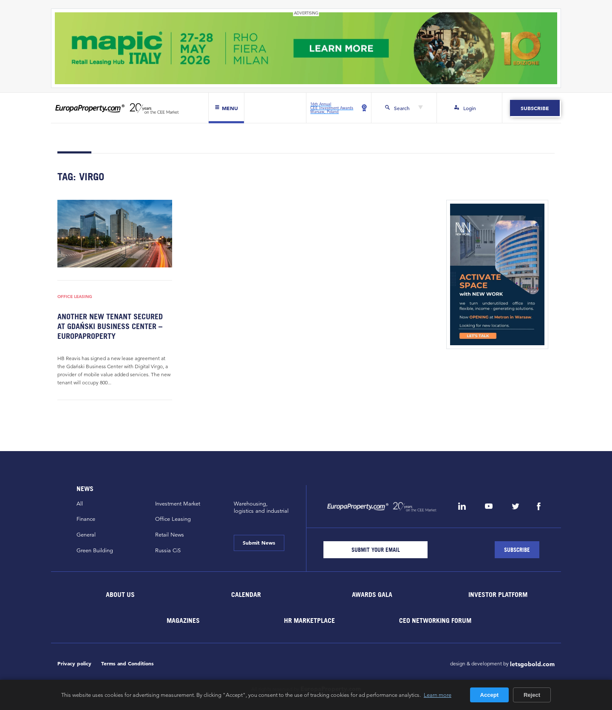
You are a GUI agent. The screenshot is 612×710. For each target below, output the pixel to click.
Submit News (259, 542)
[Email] (375, 549)
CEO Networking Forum (435, 620)
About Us (120, 594)
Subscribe (535, 108)
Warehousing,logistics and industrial (261, 507)
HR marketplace (309, 620)
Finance (85, 519)
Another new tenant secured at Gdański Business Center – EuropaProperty (110, 326)
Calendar (246, 594)
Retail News (169, 534)
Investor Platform (497, 594)
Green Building (94, 550)
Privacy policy (74, 663)
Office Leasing (74, 296)
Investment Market (177, 503)
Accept (489, 695)
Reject (532, 695)
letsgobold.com (532, 664)
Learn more (437, 694)
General (86, 534)
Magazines (183, 620)
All (79, 503)
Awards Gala (372, 594)
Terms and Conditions (127, 663)
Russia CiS (168, 550)
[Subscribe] (517, 549)
